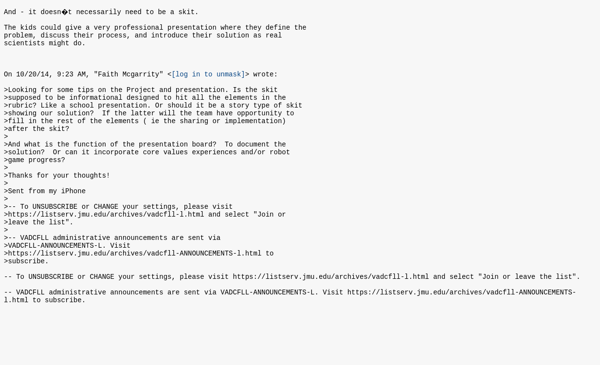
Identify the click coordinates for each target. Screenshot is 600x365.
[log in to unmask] (208, 85)
